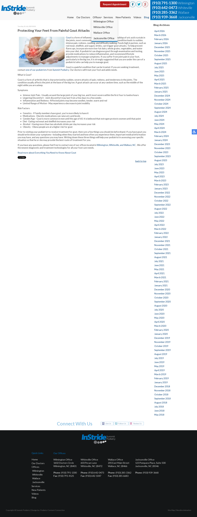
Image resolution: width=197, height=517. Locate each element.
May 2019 (159, 366)
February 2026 (161, 39)
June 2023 (159, 168)
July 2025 (159, 67)
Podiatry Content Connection (52, 510)
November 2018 (162, 390)
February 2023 (161, 184)
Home (70, 17)
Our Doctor (37, 463)
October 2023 (161, 152)
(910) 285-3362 (164, 12)
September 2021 (162, 253)
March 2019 (160, 374)
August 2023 (160, 160)
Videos (137, 17)
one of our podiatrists (36, 70)
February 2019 (161, 378)
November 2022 (162, 196)
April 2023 (159, 176)
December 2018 (162, 386)
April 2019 (159, 370)
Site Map (171, 510)
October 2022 (161, 200)
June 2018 (159, 410)
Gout (68, 37)
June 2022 (159, 216)
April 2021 (159, 273)
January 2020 (161, 334)
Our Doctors (83, 17)
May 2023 (159, 172)
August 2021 (160, 257)
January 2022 (161, 237)
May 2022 (159, 220)
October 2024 (161, 103)
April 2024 (159, 128)
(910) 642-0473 (164, 7)
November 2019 (162, 342)
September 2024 (162, 107)
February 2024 (161, 136)
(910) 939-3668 (164, 17)
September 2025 (162, 59)
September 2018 (162, 398)
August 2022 (160, 208)
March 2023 (160, 180)
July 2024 (159, 115)
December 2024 (162, 95)
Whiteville (37, 474)
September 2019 (162, 350)
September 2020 (162, 301)
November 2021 (162, 245)
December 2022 (162, 192)
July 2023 (159, 164)
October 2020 (161, 297)
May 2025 (159, 75)
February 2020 (161, 330)
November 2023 (162, 148)
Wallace (36, 478)
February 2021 (161, 281)
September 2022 (162, 204)
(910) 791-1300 (164, 3)
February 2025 (161, 87)
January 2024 (161, 140)
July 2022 (159, 212)
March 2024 (160, 132)
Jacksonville (38, 482)
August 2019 (160, 354)
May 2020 (159, 317)
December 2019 (162, 338)
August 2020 (160, 305)
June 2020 (159, 313)
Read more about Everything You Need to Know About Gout (47, 153)
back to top (140, 161)
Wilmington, (103, 145)
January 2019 (161, 382)
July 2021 (159, 261)
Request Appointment (114, 4)
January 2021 (161, 285)
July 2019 (159, 358)
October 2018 (161, 394)
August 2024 (160, 111)
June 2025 (159, 71)
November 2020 (162, 293)
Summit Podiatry (61, 70)
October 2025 (161, 55)
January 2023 (161, 188)
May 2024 (159, 124)
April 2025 (159, 79)
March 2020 (160, 325)
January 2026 (161, 43)
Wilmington (38, 470)
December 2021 (162, 241)
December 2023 (162, 144)
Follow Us (122, 423)
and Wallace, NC (128, 145)
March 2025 (160, 83)
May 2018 (159, 414)
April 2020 (159, 321)
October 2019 (161, 346)
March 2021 (160, 277)
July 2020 (159, 309)
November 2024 (162, 99)
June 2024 (159, 120)
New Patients (123, 17)
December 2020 (162, 289)
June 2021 (159, 265)
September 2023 (162, 156)
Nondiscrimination (183, 510)
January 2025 (161, 91)
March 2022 (160, 229)
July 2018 (159, 406)
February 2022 (161, 233)
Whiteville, (114, 145)
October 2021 (161, 249)
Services (108, 17)
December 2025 (162, 47)
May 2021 (159, 269)
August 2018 (160, 402)
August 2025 (160, 63)
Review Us (137, 423)
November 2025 (162, 51)
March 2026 (160, 35)
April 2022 (159, 225)
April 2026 (159, 31)
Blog (146, 17)
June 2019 (159, 362)
